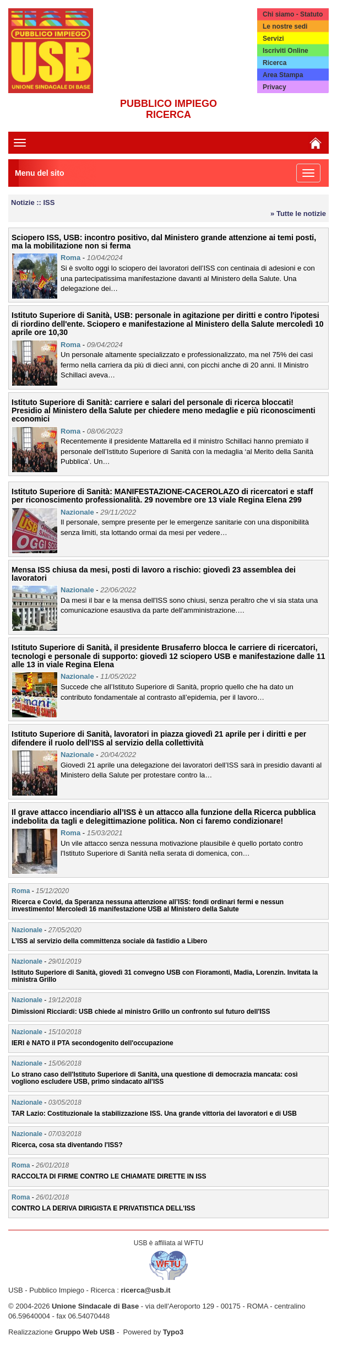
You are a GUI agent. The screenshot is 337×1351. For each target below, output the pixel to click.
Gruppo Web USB (85, 1332)
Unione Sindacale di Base (95, 1306)
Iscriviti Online (285, 51)
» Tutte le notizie (298, 213)
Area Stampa (283, 75)
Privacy (274, 87)
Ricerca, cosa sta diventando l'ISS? (67, 1145)
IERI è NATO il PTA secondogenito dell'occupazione (92, 1043)
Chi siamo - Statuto (293, 14)
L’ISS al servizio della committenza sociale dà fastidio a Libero (109, 941)
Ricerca (274, 63)
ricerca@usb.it (145, 1290)
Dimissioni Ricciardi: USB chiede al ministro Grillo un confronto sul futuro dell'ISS (141, 1011)
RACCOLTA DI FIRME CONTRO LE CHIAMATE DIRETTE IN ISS (109, 1176)
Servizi (273, 38)
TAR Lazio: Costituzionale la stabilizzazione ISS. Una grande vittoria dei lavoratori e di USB (154, 1113)
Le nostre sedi (285, 26)
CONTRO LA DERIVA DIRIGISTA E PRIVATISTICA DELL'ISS (103, 1208)
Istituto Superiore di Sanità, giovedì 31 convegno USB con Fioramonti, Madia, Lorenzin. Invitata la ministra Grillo (165, 976)
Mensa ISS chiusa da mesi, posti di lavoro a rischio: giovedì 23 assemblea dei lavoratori (154, 573)
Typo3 (173, 1332)
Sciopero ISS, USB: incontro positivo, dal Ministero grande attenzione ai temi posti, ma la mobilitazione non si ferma (164, 241)
